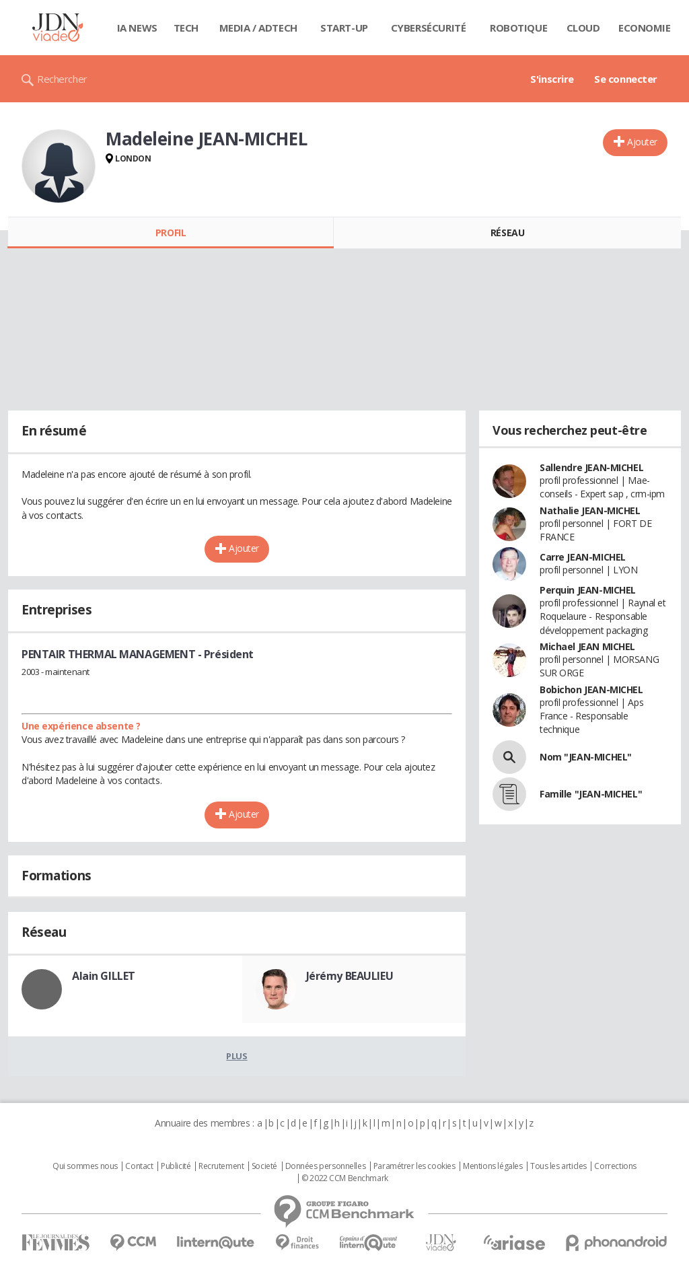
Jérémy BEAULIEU (350, 975)
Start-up (344, 27)
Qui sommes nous (85, 1166)
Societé (264, 1166)
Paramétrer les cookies (414, 1166)
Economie (644, 27)
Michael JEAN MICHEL (587, 646)
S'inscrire (552, 78)
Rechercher (62, 78)
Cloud (583, 27)
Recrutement (221, 1166)
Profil (170, 232)
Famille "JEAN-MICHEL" (591, 793)
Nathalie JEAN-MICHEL (590, 510)
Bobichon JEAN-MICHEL (591, 689)
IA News (137, 27)
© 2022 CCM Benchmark (344, 1178)
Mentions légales (492, 1166)
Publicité (175, 1166)
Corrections (615, 1166)
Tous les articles (558, 1166)
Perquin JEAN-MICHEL (588, 589)
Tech (186, 27)
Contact (139, 1166)
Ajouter (642, 141)
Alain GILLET (103, 975)
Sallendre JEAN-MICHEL (591, 467)
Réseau (507, 232)
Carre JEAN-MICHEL (583, 557)
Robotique (518, 27)
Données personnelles (325, 1166)
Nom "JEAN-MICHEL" (586, 756)
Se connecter (625, 78)
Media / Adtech (258, 27)
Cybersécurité (428, 27)
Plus (236, 1056)
